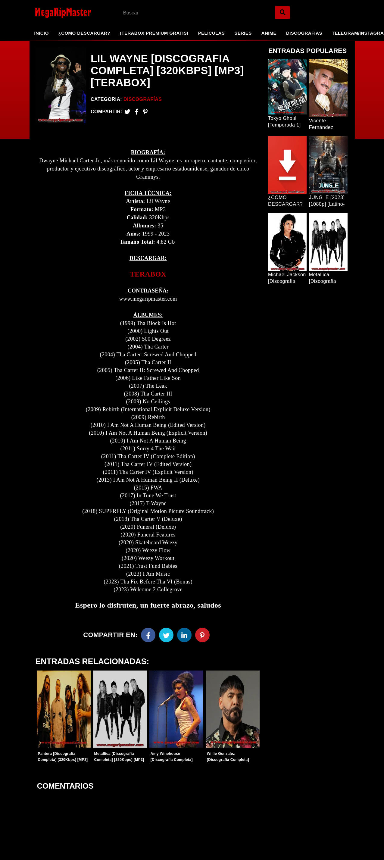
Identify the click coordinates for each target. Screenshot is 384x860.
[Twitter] (127, 111)
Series (242, 33)
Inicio (41, 33)
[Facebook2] (137, 111)
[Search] (282, 12)
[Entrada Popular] (287, 86)
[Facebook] (148, 635)
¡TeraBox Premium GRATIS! (154, 33)
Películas (211, 33)
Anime (268, 33)
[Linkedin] (184, 635)
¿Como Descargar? (84, 33)
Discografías (304, 33)
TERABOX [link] (148, 274)
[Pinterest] (145, 111)
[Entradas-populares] (64, 709)
